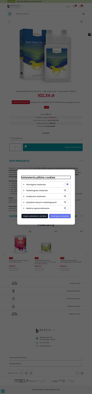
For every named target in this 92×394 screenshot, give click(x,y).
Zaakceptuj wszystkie (60, 216)
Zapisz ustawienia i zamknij (34, 216)
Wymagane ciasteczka (36, 184)
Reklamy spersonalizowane (37, 208)
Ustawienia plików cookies (38, 177)
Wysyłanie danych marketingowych (41, 202)
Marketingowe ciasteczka (37, 190)
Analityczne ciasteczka (36, 196)
